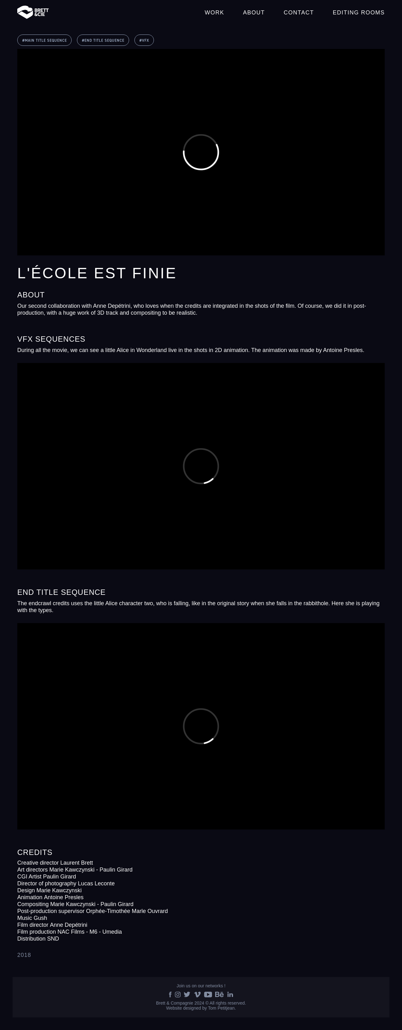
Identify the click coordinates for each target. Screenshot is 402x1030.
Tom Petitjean (221, 1008)
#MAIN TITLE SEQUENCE (44, 40)
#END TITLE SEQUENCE (103, 40)
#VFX (144, 40)
